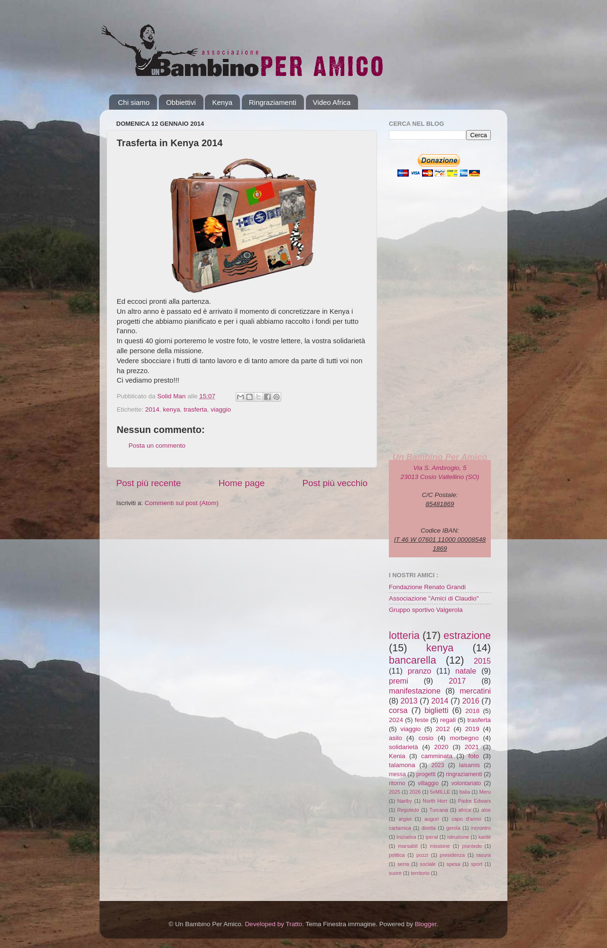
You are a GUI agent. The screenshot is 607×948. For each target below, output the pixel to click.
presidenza (452, 855)
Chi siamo (134, 102)
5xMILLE (440, 792)
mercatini (475, 690)
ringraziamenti (464, 774)
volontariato (466, 783)
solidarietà (403, 747)
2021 (472, 747)
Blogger (426, 924)
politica (397, 855)
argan (405, 819)
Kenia (397, 756)
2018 (472, 710)
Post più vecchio (335, 483)
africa (464, 810)
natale (465, 670)
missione (440, 846)
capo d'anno (466, 819)
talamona (402, 765)
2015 (482, 661)
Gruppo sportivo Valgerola (426, 609)
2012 (443, 728)
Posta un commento (157, 445)
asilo (395, 738)
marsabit (407, 846)
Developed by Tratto (273, 924)
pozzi (422, 855)
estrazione (467, 635)
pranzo (420, 670)
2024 (396, 719)
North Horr (435, 801)
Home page (242, 483)
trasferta (195, 409)
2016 (470, 700)
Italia (464, 792)
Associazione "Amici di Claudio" (434, 598)
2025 (394, 792)
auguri (431, 819)
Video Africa (332, 102)
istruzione (458, 837)
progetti (426, 774)
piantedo (471, 846)
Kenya (222, 102)
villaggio (428, 783)
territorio (420, 873)
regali (448, 719)
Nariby (404, 801)
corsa (398, 710)
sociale (428, 864)
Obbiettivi (181, 102)
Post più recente (148, 483)
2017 (457, 680)
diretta (429, 828)
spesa (453, 864)
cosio (425, 738)
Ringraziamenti (272, 102)
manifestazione (415, 690)
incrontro (481, 828)
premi (398, 680)
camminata (436, 756)
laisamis (469, 765)
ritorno (397, 783)
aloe (486, 810)
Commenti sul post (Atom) (182, 503)
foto (473, 756)
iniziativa (406, 837)
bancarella (412, 660)
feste (421, 719)
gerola (453, 828)
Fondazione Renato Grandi (427, 587)
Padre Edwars (474, 801)
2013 (408, 700)
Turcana (438, 810)
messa (397, 774)
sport (476, 864)
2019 (472, 728)
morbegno (464, 738)
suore (395, 873)
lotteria (404, 635)
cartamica (400, 828)
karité (484, 837)
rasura (483, 855)
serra (403, 864)
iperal (431, 837)
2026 (415, 792)
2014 (152, 409)
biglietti (436, 710)
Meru (485, 792)
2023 (437, 765)
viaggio (221, 409)
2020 (441, 747)
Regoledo (408, 810)
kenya (171, 409)
